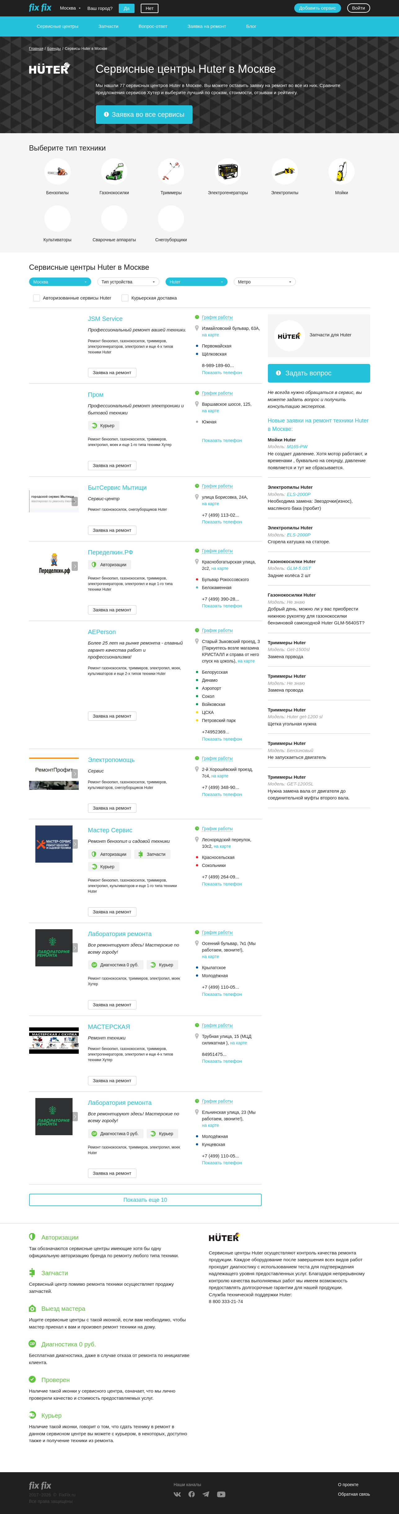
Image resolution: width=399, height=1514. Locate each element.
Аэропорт (211, 688)
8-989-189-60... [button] (218, 365)
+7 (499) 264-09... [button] (220, 876)
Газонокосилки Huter (292, 561)
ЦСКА (208, 712)
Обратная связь (354, 1494)
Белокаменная (217, 587)
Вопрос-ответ (153, 26)
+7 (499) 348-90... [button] (220, 787)
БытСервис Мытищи (117, 487)
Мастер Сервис (110, 830)
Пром (96, 394)
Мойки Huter (282, 439)
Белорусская (215, 672)
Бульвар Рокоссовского (225, 579)
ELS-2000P (299, 494)
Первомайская (217, 345)
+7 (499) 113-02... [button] (220, 515)
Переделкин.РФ (110, 552)
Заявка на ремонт (207, 26)
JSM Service (105, 318)
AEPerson (102, 631)
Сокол (208, 696)
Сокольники (214, 865)
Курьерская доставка (154, 297)
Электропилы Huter (290, 487)
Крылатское (214, 967)
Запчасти (108, 26)
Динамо (210, 680)
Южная (209, 421)
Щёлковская (214, 354)
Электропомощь (111, 759)
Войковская (213, 704)
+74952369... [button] (215, 731)
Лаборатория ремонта (120, 933)
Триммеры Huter (287, 642)
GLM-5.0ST (299, 568)
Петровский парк (219, 720)
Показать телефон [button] (222, 372)
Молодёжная (215, 975)
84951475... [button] (214, 1054)
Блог (251, 26)
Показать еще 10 (145, 1200)
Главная (36, 48)
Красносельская (218, 857)
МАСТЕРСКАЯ (109, 1026)
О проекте (348, 1484)
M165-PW (297, 446)
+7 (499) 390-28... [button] (220, 599)
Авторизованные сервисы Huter (77, 297)
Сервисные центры (57, 26)
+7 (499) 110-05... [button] (220, 987)
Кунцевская (213, 1144)
